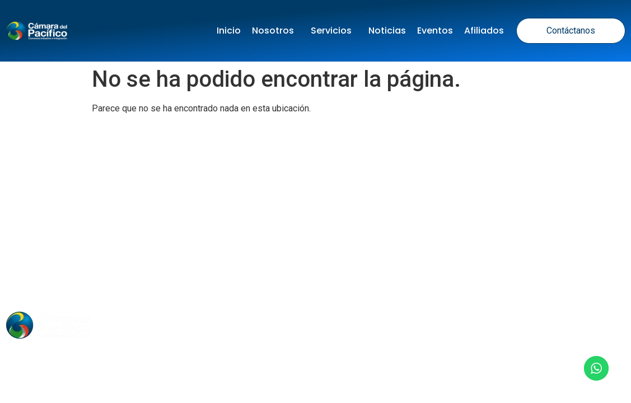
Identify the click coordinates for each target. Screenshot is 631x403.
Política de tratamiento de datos (196, 253)
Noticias (387, 30)
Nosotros (276, 30)
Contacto (413, 324)
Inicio (229, 30)
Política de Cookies (466, 253)
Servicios (334, 30)
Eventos (435, 30)
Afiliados (484, 30)
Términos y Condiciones (346, 253)
